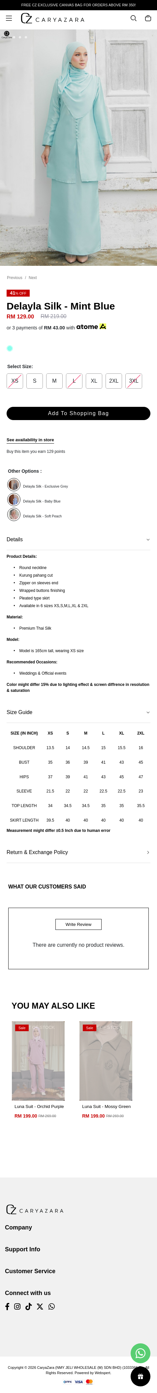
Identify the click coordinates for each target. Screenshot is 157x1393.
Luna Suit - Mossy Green (106, 1106)
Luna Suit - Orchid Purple (39, 1106)
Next (33, 277)
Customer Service (30, 1271)
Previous (14, 277)
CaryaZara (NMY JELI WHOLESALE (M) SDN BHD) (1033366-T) (89, 1367)
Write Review (78, 924)
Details (15, 539)
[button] (8, 38)
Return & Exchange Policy (37, 852)
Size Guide (19, 712)
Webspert (102, 1373)
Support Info (22, 1249)
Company (18, 1227)
